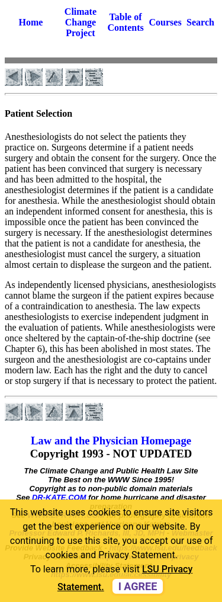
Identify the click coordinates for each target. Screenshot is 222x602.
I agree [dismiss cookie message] (137, 586)
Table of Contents (125, 22)
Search (200, 22)
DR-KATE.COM (59, 497)
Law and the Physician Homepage (111, 440)
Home (31, 22)
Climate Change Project (80, 22)
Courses (165, 22)
